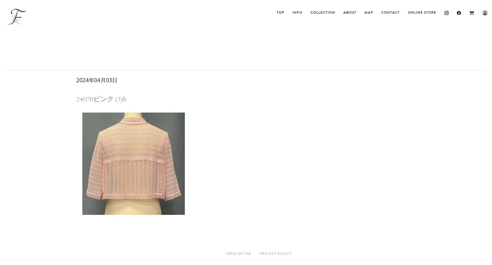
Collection (323, 12)
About (349, 12)
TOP (280, 12)
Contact (390, 12)
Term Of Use (238, 253)
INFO (297, 12)
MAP (369, 12)
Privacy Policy (276, 253)
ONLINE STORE (422, 12)
